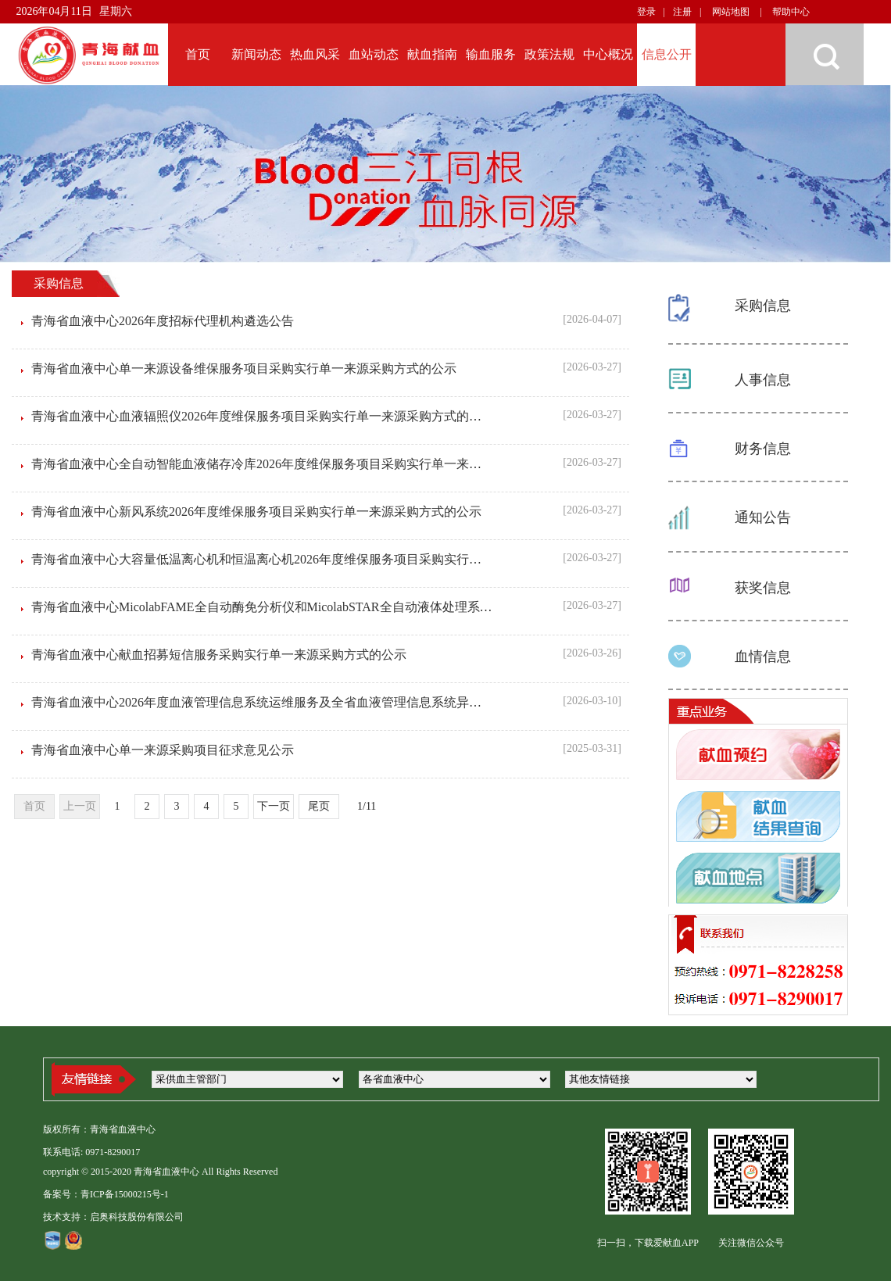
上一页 (79, 806)
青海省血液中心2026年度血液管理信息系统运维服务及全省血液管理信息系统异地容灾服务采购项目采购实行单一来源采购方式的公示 (400, 702)
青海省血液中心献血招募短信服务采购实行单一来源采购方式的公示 (218, 654)
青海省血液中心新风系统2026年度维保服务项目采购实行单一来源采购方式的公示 (256, 511)
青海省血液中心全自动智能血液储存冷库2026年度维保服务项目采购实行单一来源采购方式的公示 (300, 464)
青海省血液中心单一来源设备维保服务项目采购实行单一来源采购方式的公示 (243, 368)
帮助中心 (791, 11)
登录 (646, 11)
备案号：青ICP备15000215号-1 (106, 1194)
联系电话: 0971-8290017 (91, 1152)
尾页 (319, 806)
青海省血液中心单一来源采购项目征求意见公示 (162, 750)
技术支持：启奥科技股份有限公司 (113, 1216)
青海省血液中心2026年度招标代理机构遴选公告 (162, 320)
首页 (34, 806)
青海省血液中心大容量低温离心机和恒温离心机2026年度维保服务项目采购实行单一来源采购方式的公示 (319, 559)
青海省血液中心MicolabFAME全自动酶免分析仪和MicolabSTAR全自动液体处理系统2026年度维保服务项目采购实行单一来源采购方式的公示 (418, 607)
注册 (682, 11)
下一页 (273, 806)
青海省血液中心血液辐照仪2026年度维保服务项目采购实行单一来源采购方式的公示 (262, 416)
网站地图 (731, 11)
